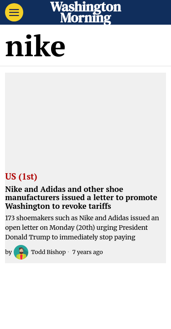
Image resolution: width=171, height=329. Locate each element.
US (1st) (21, 177)
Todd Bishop (40, 252)
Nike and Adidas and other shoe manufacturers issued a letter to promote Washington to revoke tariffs (81, 198)
